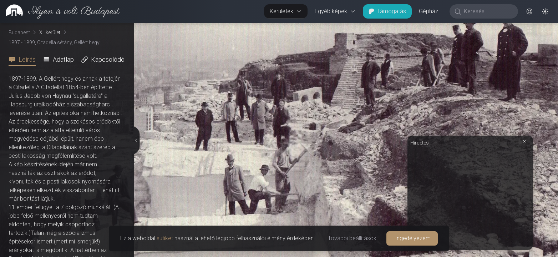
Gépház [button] (428, 11)
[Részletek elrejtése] (135, 140)
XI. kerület (49, 32)
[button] (529, 11)
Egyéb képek (335, 11)
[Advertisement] (470, 197)
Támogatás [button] (387, 11)
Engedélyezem (412, 238)
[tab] (24, 59)
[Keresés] (487, 11)
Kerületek (286, 11)
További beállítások (352, 238)
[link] (60, 11)
